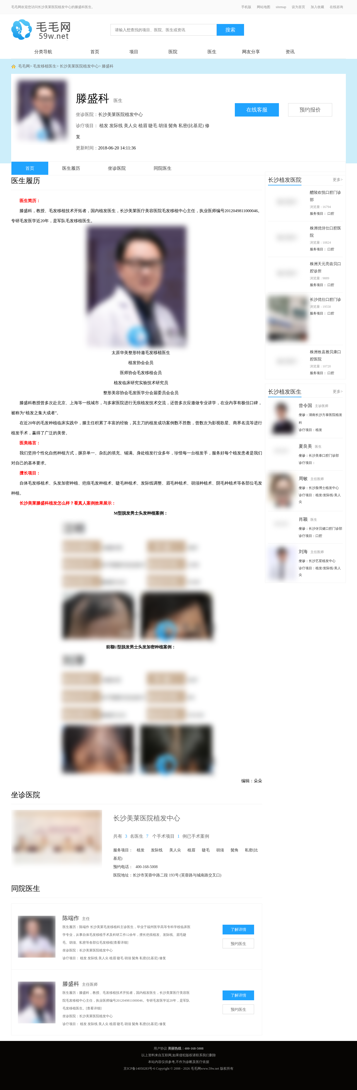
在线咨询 (336, 7)
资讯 (290, 51)
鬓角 (172, 125)
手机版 (246, 7)
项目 (133, 51)
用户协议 (160, 1048)
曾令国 (313, 405)
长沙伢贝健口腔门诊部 (325, 529)
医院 (172, 51)
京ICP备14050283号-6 (139, 1068)
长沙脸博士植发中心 (324, 488)
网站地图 (263, 7)
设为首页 (298, 7)
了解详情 (238, 929)
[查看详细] (120, 942)
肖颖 (308, 519)
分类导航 (43, 51)
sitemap (281, 7)
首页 (94, 51)
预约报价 (310, 110)
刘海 (311, 551)
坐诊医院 (117, 168)
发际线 (116, 125)
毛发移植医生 (44, 66)
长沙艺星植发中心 (322, 561)
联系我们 (202, 1055)
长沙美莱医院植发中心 (79, 66)
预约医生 (238, 944)
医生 (212, 51)
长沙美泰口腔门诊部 (324, 455)
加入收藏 (317, 7)
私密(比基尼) (191, 125)
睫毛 (152, 125)
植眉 (142, 125)
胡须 (162, 125)
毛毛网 (24, 66)
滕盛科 (108, 66)
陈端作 (70, 918)
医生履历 (71, 168)
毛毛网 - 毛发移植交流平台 (40, 29)
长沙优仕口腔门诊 (325, 299)
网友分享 (251, 51)
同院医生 (163, 168)
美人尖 (130, 125)
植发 (103, 125)
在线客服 (256, 110)
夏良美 (310, 446)
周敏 (311, 478)
